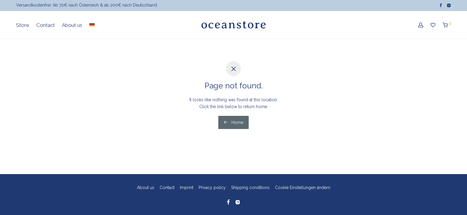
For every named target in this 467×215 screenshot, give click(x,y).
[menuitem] (92, 26)
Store (22, 26)
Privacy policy (212, 187)
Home (233, 122)
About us (72, 26)
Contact (45, 26)
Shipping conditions (250, 187)
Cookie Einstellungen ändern (302, 187)
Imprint (186, 187)
